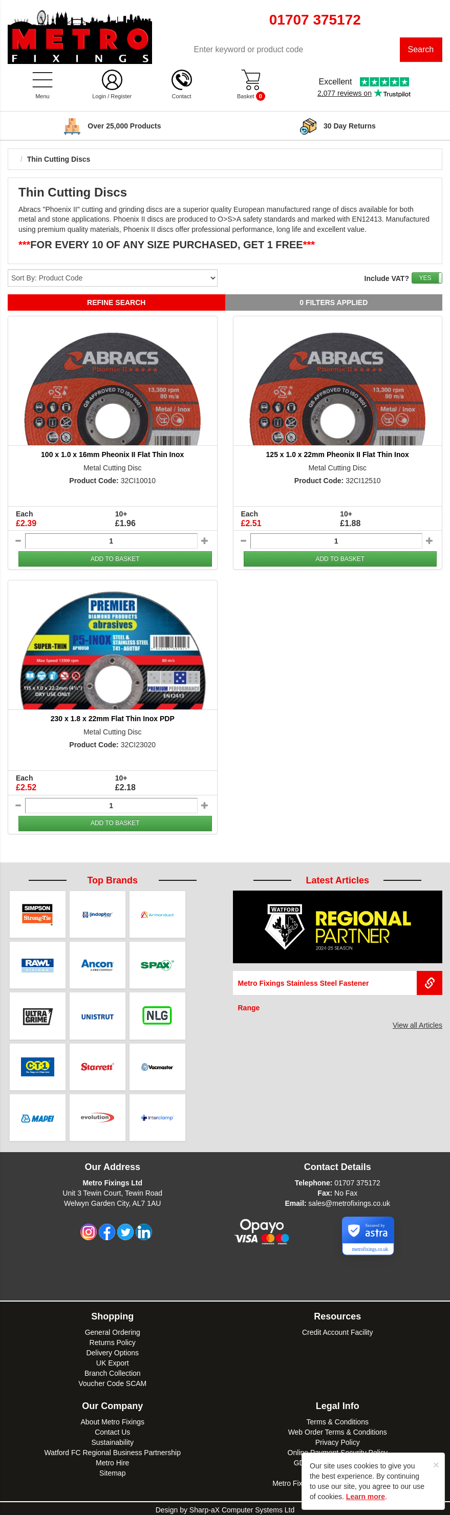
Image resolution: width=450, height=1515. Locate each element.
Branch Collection (112, 1371)
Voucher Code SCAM (112, 1381)
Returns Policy (113, 1340)
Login (99, 97)
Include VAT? (387, 279)
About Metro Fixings (113, 1419)
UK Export (112, 1360)
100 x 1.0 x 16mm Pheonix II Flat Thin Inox (112, 455)
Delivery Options (112, 1350)
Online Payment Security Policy (338, 1450)
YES (425, 279)
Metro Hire (112, 1460)
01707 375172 (357, 1180)
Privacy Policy (337, 1440)
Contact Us (112, 1429)
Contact (181, 97)
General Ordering (112, 1330)
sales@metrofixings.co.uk (349, 1201)
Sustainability (113, 1440)
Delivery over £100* (124, 127)
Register (121, 97)
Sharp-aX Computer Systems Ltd (241, 1507)
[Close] (436, 1464)
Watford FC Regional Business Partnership (113, 1450)
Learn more (365, 1496)
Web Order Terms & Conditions (337, 1429)
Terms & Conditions (338, 1419)
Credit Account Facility (337, 1330)
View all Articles (417, 1026)
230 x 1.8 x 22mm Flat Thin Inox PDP (113, 720)
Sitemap (112, 1470)
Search (421, 50)
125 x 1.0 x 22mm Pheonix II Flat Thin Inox (337, 455)
